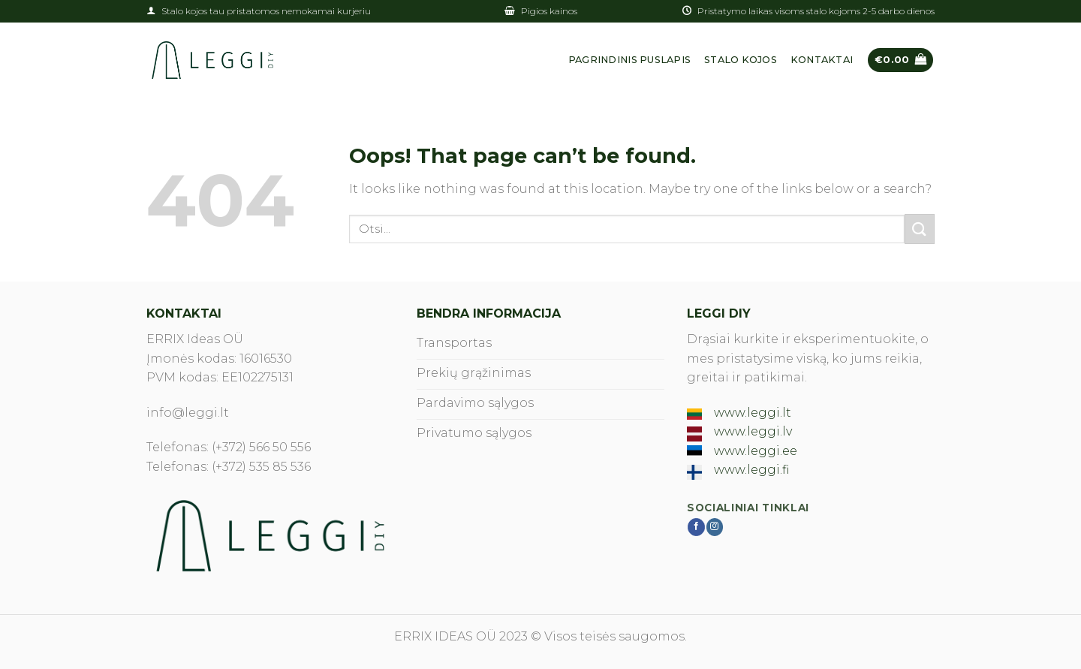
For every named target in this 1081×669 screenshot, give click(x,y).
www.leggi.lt (752, 412)
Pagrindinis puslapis (629, 59)
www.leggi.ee (755, 451)
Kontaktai (821, 59)
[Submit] (920, 228)
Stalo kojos (740, 59)
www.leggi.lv (753, 431)
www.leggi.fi (751, 470)
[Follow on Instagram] (715, 527)
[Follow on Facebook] (696, 527)
